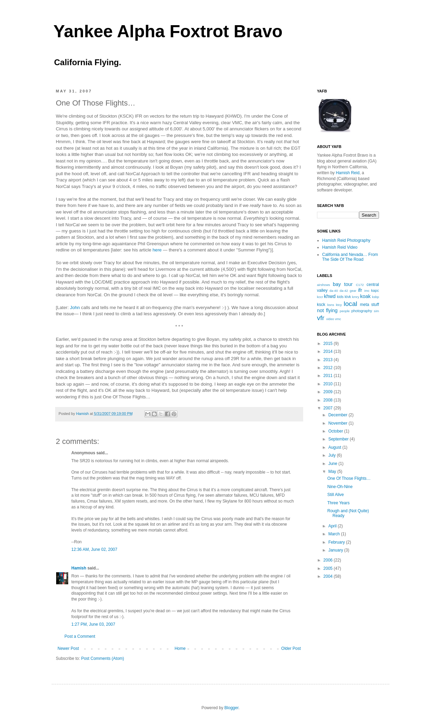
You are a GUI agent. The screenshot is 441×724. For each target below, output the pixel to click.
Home (180, 648)
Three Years (338, 502)
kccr (320, 297)
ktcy (339, 305)
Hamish (83, 413)
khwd (330, 296)
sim (376, 311)
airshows (323, 285)
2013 (329, 359)
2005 (329, 568)
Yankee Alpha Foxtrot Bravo (168, 31)
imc (366, 290)
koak (365, 296)
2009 (329, 391)
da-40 (333, 290)
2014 (329, 351)
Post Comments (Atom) (102, 658)
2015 (329, 343)
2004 (329, 576)
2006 (329, 560)
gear (353, 290)
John (75, 307)
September (339, 439)
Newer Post (68, 648)
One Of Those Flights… (349, 478)
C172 (360, 285)
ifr (360, 290)
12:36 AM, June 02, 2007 (94, 549)
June (333, 463)
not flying (327, 310)
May (332, 471)
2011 (329, 375)
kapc (375, 290)
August (335, 447)
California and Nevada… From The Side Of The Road (350, 257)
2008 (329, 400)
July (332, 455)
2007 (329, 408)
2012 (329, 367)
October (336, 431)
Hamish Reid (348, 172)
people (345, 311)
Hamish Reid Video (340, 247)
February (337, 542)
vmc (338, 319)
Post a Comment (79, 636)
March (334, 534)
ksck (321, 304)
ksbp (375, 297)
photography (361, 311)
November (338, 423)
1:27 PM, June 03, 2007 (93, 624)
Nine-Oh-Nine (339, 486)
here (157, 249)
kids (340, 297)
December (338, 415)
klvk (348, 297)
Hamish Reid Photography (346, 240)
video (330, 319)
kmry (355, 297)
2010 (329, 383)
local (350, 303)
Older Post (291, 648)
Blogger (231, 707)
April (333, 526)
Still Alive (335, 494)
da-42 (344, 290)
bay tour (342, 284)
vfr (320, 317)
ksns (330, 305)
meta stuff (369, 304)
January (336, 550)
